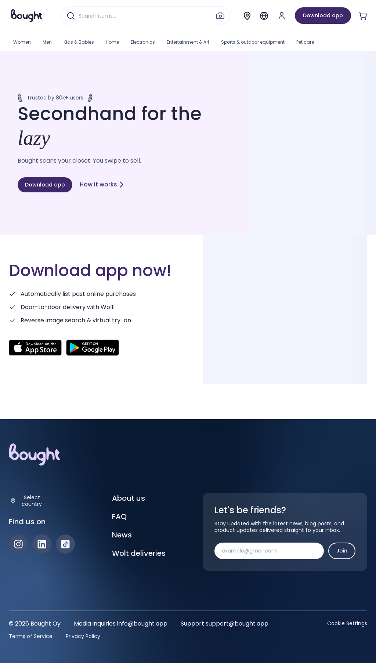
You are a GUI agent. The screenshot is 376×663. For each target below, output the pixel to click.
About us (128, 498)
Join (341, 550)
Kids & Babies (79, 42)
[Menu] (264, 15)
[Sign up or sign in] (281, 15)
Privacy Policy (83, 636)
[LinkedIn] (41, 544)
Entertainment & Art (188, 42)
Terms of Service (31, 636)
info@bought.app (142, 623)
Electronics (143, 42)
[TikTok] (65, 544)
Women (22, 42)
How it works (102, 184)
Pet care (305, 42)
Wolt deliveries (139, 553)
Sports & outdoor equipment (253, 42)
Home (112, 42)
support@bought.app (237, 623)
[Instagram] (18, 544)
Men (47, 42)
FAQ (119, 516)
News (122, 535)
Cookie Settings (347, 623)
